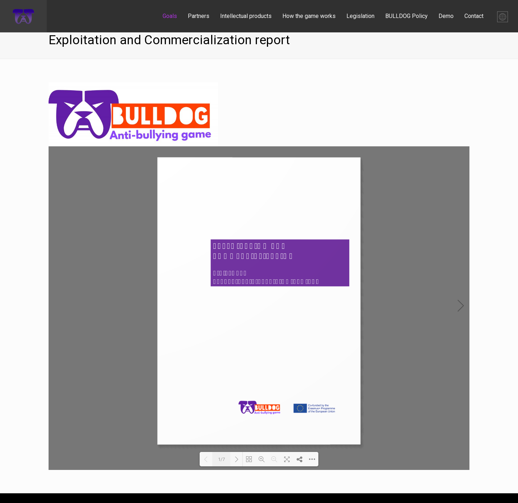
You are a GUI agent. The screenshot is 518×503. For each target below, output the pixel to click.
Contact (473, 16)
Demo (446, 16)
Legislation (360, 16)
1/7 (221, 459)
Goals (170, 16)
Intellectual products (246, 16)
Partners (198, 16)
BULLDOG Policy (406, 16)
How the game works (309, 16)
